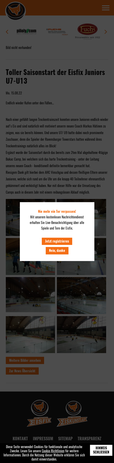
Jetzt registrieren (57, 241)
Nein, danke (57, 251)
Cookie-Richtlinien (53, 451)
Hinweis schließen (101, 450)
